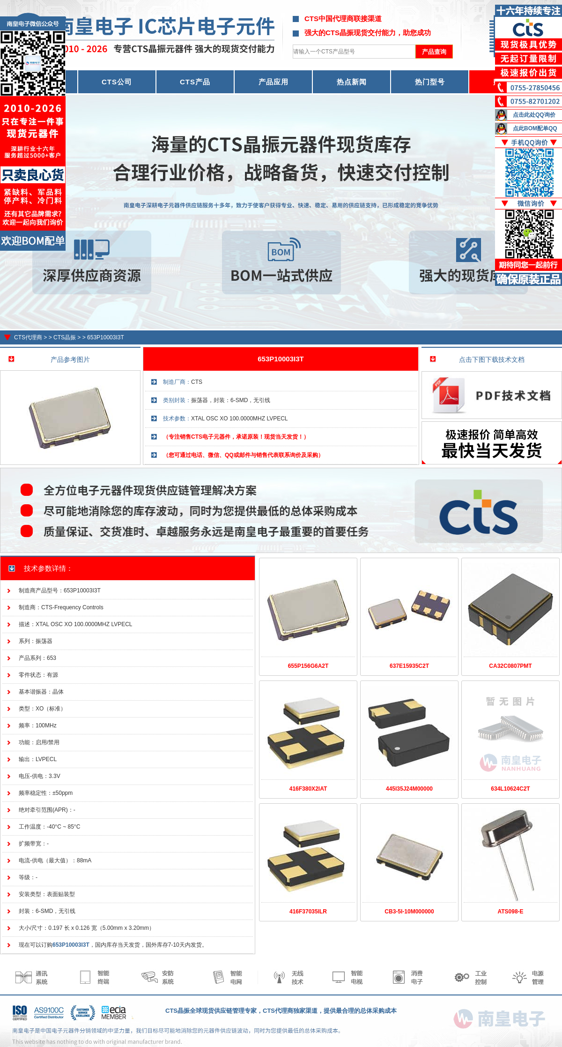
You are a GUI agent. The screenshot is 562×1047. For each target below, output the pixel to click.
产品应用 (273, 82)
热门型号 (430, 82)
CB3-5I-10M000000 (409, 911)
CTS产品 (195, 82)
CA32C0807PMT (510, 666)
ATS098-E (510, 911)
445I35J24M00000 (409, 788)
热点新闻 (352, 82)
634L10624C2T (510, 788)
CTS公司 (117, 82)
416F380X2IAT (308, 788)
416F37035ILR (308, 911)
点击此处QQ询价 (534, 115)
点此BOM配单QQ (535, 128)
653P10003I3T (105, 337)
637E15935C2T (409, 666)
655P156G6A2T (308, 666)
